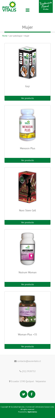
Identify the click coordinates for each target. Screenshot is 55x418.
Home (4, 35)
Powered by (27, 412)
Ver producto (27, 98)
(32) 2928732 (28, 371)
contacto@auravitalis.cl (27, 361)
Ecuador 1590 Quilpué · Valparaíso (27, 381)
